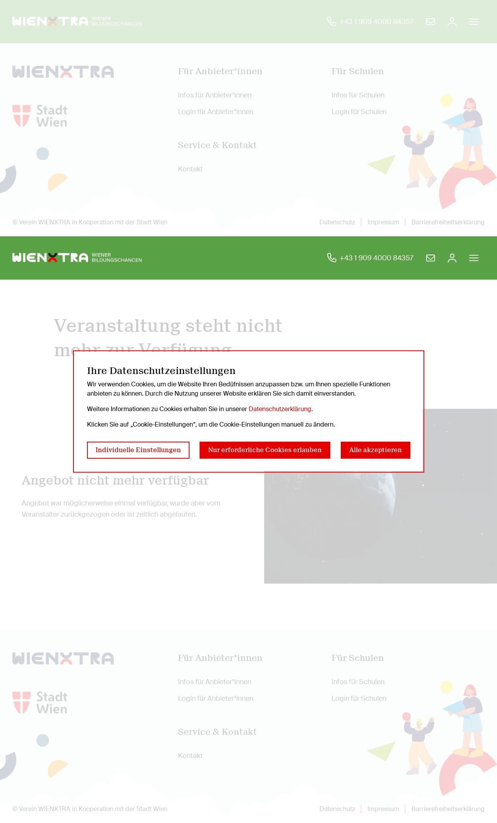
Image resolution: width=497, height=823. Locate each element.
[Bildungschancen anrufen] (370, 258)
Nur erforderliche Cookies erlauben (265, 450)
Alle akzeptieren (375, 450)
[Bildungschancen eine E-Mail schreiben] (430, 258)
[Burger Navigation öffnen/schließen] (474, 258)
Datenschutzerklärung (280, 409)
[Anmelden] (452, 258)
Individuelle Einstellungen (138, 450)
